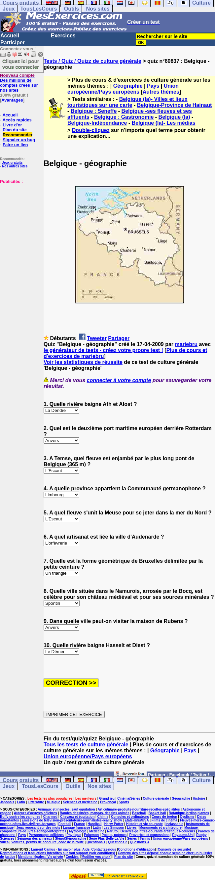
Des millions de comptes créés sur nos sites (19, 83)
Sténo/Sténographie (70, 838)
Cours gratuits (21, 780)
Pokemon (91, 835)
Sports (124, 802)
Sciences (7, 838)
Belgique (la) (174, 117)
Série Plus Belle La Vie (106, 838)
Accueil (9, 35)
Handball (94, 824)
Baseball (139, 813)
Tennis (145, 838)
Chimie (102, 816)
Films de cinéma (164, 820)
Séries (132, 838)
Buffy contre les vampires (20, 816)
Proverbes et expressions (149, 835)
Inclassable (174, 824)
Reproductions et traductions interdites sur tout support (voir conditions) (57, 853)
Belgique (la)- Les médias (164, 123)
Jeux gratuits (12, 162)
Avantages (12, 100)
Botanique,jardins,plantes (189, 813)
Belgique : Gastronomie (124, 117)
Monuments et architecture (160, 827)
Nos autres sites (14, 166)
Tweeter (97, 338)
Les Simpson (114, 827)
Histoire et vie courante (144, 824)
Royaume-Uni (183, 835)
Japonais (7, 802)
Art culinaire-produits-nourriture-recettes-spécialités (139, 809)
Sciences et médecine (80, 802)
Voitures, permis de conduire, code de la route (47, 842)
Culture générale (156, 798)
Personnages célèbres (46, 835)
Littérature (36, 802)
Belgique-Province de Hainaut (174, 105)
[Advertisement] (20, 217)
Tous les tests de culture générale (86, 744)
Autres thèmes (161, 92)
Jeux (9, 9)
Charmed (50, 816)
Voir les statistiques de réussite (83, 362)
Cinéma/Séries (128, 798)
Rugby (201, 835)
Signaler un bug (19, 139)
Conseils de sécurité (174, 849)
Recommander (17, 134)
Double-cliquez (91, 130)
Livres (131, 827)
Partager (118, 338)
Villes (4, 842)
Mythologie (78, 831)
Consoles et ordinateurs (130, 816)
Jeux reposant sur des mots (38, 827)
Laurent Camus (43, 849)
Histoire (199, 798)
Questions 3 (139, 842)
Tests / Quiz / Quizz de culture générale (92, 61)
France (79, 824)
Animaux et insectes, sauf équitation (66, 809)
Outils (71, 9)
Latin (21, 802)
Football (64, 824)
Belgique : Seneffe (94, 111)
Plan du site (15, 129)
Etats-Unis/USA (137, 820)
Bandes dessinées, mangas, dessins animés (94, 813)
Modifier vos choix (96, 857)
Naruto (112, 831)
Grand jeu (107, 798)
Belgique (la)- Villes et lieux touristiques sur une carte (127, 102)
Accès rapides (16, 119)
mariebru (186, 344)
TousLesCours (38, 9)
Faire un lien (15, 144)
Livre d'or (12, 124)
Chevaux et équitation (77, 816)
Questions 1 (96, 842)
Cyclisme (187, 816)
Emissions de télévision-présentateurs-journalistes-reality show (72, 820)
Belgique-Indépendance (97, 123)
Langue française (76, 827)
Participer (12, 42)
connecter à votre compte (119, 380)
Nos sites (98, 9)
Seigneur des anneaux (34, 838)
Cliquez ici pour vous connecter (20, 63)
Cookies (72, 857)
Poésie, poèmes (114, 835)
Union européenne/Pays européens (123, 89)
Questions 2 (117, 842)
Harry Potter (114, 824)
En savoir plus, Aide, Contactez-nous (87, 849)
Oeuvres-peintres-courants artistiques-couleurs (158, 831)
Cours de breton (164, 816)
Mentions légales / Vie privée (40, 857)
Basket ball (157, 813)
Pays (153, 86)
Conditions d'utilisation (136, 849)
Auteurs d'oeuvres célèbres (35, 813)
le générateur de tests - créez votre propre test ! (103, 350)
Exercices (63, 35)
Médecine (96, 831)
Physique (73, 835)
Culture (201, 780)
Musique (53, 802)
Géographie (128, 86)
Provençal (108, 802)
